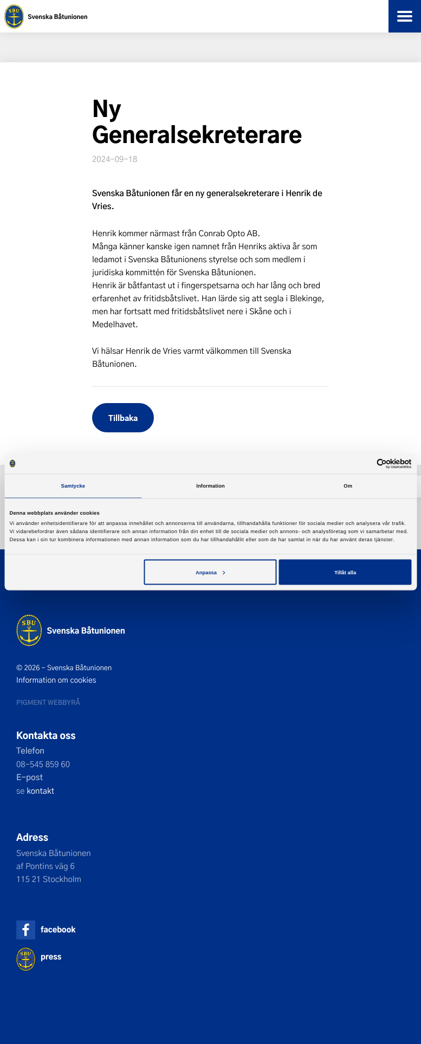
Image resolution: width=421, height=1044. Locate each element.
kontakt (40, 790)
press (51, 956)
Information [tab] (210, 486)
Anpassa (210, 572)
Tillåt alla (345, 572)
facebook (58, 929)
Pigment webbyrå (48, 702)
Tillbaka (123, 417)
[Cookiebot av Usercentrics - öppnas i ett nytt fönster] (364, 463)
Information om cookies (56, 680)
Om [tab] (348, 486)
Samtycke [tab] (73, 486)
